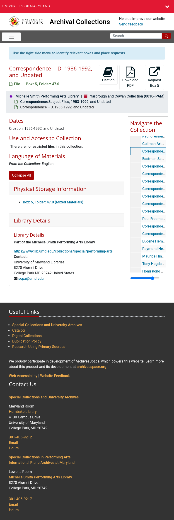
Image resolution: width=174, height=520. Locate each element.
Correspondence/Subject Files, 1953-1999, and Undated (65, 102)
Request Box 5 (154, 77)
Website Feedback (55, 376)
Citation (108, 74)
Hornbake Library (23, 412)
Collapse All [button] (21, 175)
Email (13, 442)
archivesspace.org (91, 367)
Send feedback (131, 24)
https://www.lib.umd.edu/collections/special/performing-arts (63, 251)
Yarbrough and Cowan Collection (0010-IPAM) (127, 96)
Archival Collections (80, 22)
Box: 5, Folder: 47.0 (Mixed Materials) (53, 202)
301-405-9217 (20, 499)
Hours (14, 448)
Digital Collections (27, 336)
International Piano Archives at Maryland (42, 462)
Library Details (32, 220)
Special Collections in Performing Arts (40, 457)
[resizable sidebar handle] (145, 278)
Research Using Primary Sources (38, 347)
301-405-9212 (20, 437)
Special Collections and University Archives (47, 325)
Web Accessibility (23, 376)
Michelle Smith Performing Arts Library (47, 96)
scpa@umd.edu (31, 278)
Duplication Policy (26, 341)
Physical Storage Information (50, 188)
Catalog (18, 330)
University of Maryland (26, 6)
